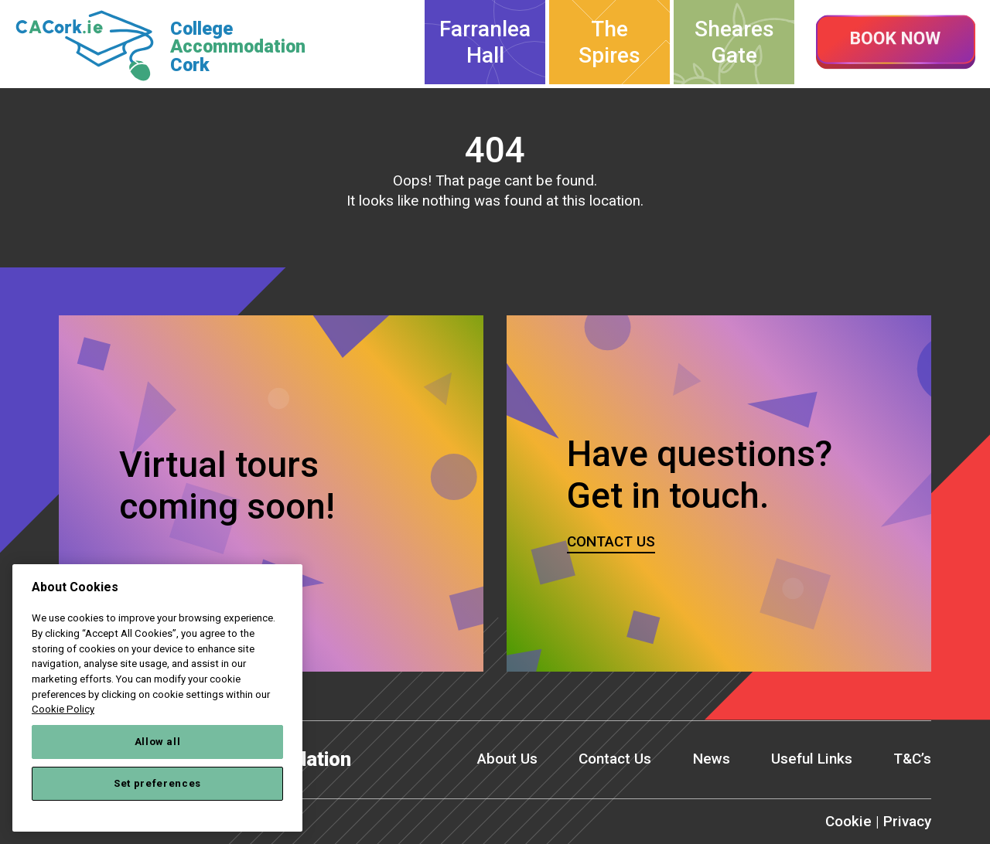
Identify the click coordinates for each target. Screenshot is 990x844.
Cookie (848, 821)
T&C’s (912, 758)
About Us (507, 758)
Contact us (611, 541)
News (711, 758)
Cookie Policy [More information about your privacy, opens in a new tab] (63, 709)
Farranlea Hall (485, 42)
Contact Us (615, 758)
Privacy (907, 821)
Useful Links (811, 758)
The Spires (609, 42)
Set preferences (157, 783)
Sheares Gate (734, 42)
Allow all (158, 741)
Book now (895, 42)
